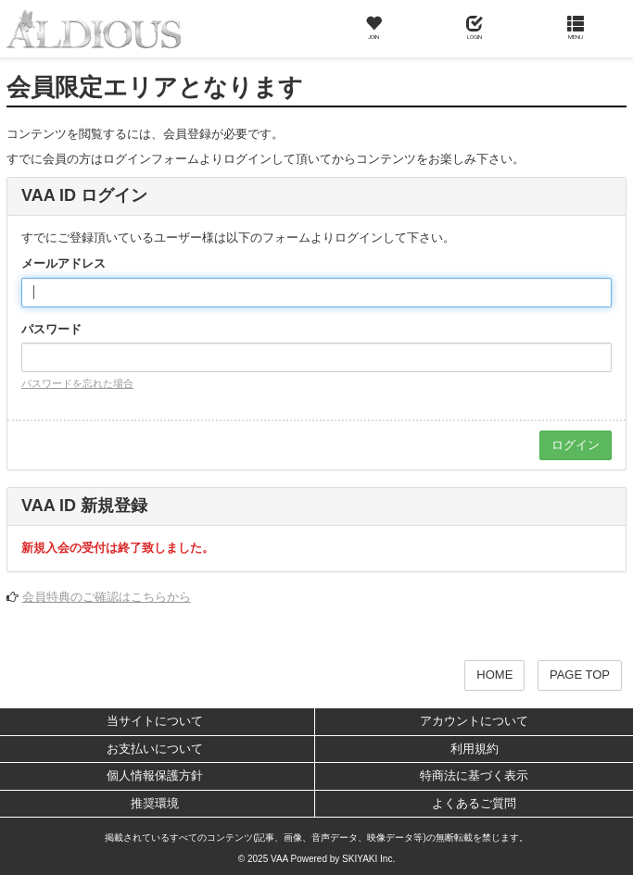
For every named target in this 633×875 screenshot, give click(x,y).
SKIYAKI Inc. (368, 859)
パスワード (51, 329)
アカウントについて (474, 721)
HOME (494, 674)
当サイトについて (155, 721)
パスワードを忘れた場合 (77, 383)
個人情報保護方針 (155, 775)
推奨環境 (155, 803)
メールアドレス (63, 263)
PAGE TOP (580, 674)
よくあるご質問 (474, 803)
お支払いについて (155, 749)
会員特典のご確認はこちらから (106, 597)
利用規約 (474, 749)
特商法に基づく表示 (474, 775)
